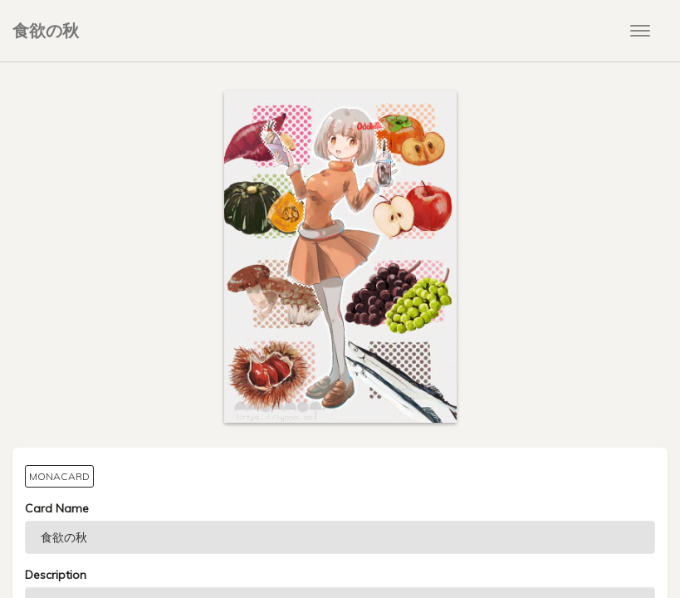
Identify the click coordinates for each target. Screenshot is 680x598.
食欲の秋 (45, 30)
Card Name (57, 508)
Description (55, 574)
